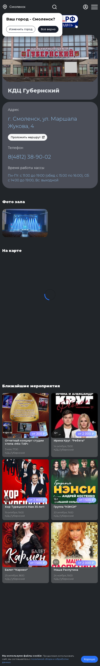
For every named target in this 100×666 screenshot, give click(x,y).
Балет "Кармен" (16, 569)
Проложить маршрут (27, 137)
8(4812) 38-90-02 (29, 157)
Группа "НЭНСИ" (65, 506)
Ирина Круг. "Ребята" (69, 440)
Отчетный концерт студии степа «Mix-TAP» (24, 442)
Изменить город (21, 29)
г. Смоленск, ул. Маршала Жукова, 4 (42, 122)
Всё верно (48, 29)
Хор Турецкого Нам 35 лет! (24, 506)
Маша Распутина (66, 569)
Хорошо (89, 659)
